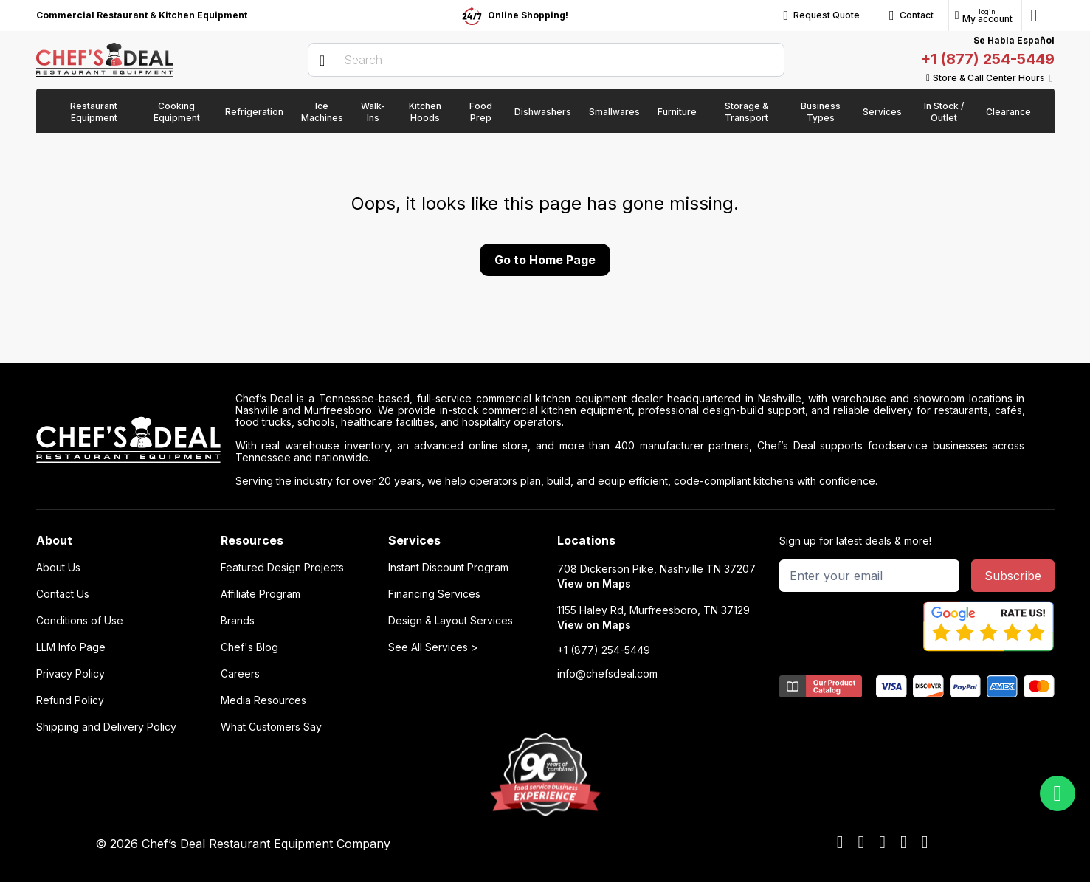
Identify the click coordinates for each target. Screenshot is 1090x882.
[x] (882, 842)
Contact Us (62, 594)
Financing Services (434, 594)
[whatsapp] (1057, 793)
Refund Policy (70, 700)
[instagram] (925, 842)
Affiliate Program (260, 594)
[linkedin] (903, 842)
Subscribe (1012, 575)
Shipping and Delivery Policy (106, 727)
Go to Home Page (545, 259)
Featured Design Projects (282, 567)
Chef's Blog (249, 647)
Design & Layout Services (450, 621)
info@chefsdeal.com (607, 674)
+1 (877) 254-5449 (987, 59)
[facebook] (840, 842)
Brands (238, 621)
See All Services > (433, 647)
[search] (546, 60)
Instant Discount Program (448, 567)
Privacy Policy (70, 674)
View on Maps (594, 583)
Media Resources (263, 700)
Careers (240, 674)
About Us (58, 567)
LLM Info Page (71, 647)
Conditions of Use (79, 621)
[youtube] (861, 842)
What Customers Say (271, 727)
